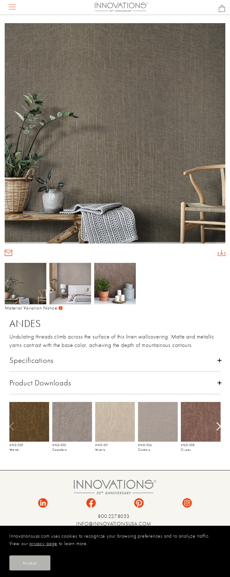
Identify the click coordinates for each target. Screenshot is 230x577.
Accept (30, 563)
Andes (25, 323)
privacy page (43, 543)
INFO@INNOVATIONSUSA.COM (113, 524)
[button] (221, 283)
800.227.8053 (114, 516)
